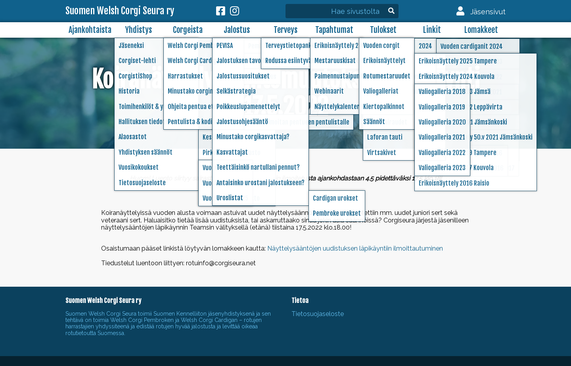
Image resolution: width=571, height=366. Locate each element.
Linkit (432, 30)
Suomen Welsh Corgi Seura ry (119, 11)
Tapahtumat (334, 30)
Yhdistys (138, 30)
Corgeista (188, 30)
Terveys (285, 30)
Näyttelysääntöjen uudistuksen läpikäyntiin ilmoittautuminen (355, 248)
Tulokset (383, 30)
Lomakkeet (481, 30)
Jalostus (237, 30)
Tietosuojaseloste (317, 314)
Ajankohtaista (90, 30)
